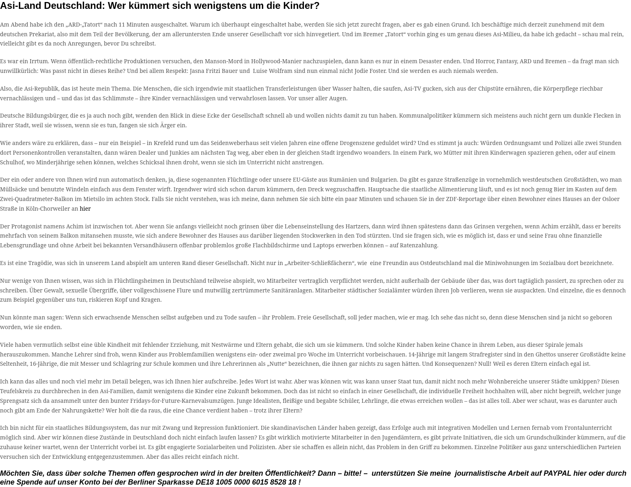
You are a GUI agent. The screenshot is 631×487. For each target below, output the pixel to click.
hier (85, 208)
